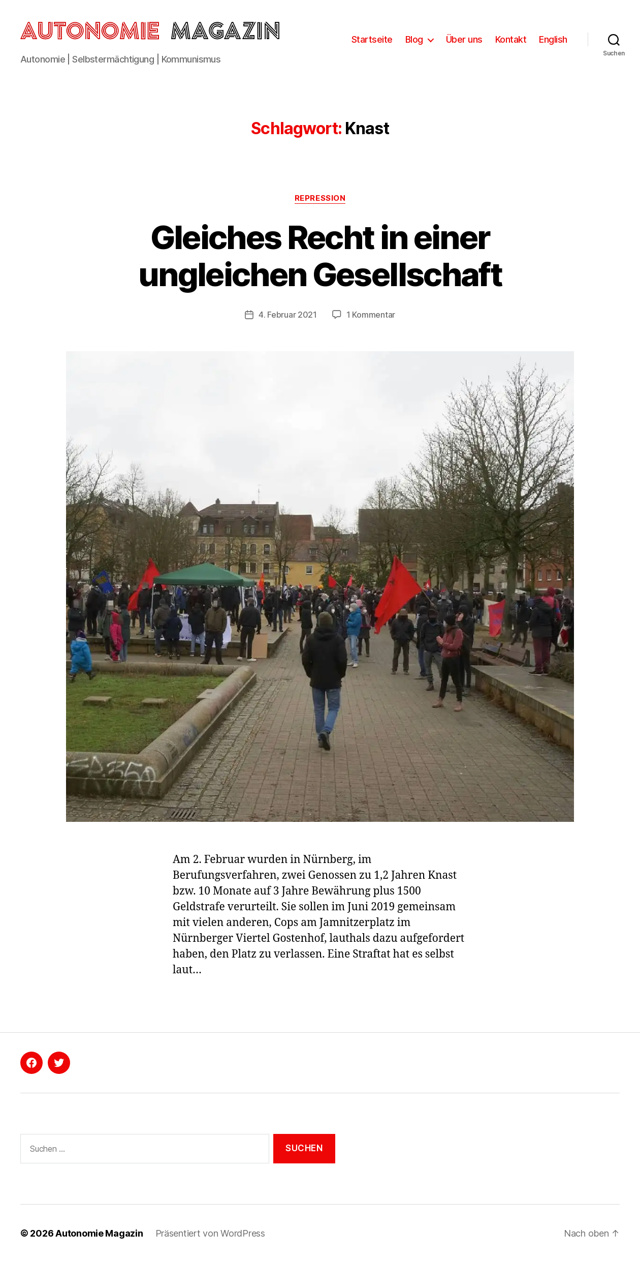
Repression (320, 198)
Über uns (464, 39)
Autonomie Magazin (99, 1233)
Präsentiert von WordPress (210, 1233)
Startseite (372, 39)
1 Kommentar (370, 315)
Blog (414, 39)
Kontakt (511, 39)
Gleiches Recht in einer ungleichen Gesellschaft (320, 256)
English (553, 39)
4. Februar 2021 (288, 315)
